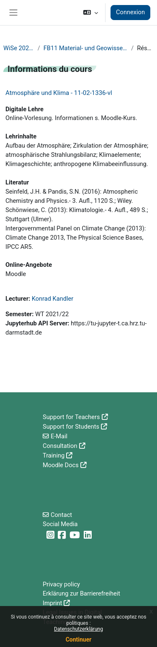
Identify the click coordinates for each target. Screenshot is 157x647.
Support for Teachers (71, 417)
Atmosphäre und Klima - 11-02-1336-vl (58, 93)
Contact (61, 515)
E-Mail (59, 436)
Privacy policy (61, 584)
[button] (90, 12)
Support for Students (71, 426)
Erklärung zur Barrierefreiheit (81, 593)
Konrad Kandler (53, 298)
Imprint (52, 603)
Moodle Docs (61, 465)
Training (53, 455)
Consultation (60, 446)
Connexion (130, 12)
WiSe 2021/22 (18, 48)
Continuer (79, 639)
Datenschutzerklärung (78, 629)
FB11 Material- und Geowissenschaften (86, 48)
